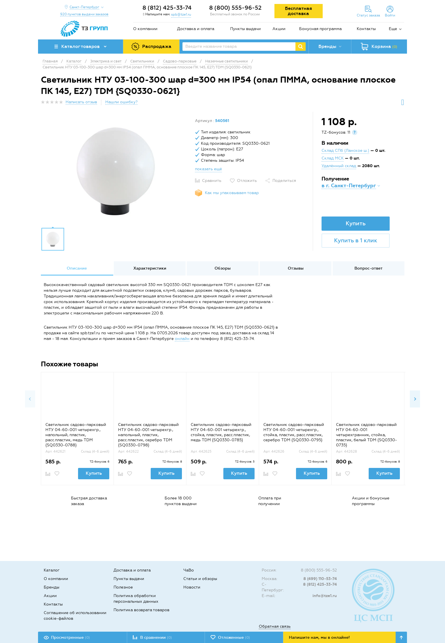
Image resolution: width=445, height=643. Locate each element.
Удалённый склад (339, 165)
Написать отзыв (81, 102)
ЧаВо (188, 570)
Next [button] (415, 398)
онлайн (182, 338)
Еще (393, 28)
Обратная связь (275, 626)
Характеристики (149, 268)
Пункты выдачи (245, 28)
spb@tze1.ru (181, 14)
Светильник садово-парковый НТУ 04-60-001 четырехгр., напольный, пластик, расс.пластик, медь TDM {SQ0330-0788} (75, 434)
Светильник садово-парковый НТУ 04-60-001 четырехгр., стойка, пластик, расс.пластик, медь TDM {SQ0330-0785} (221, 432)
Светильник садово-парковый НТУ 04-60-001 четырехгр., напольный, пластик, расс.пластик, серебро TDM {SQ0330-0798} (148, 434)
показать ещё (208, 169)
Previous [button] (30, 398)
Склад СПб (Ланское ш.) (345, 150)
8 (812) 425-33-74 (167, 7)
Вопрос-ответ (368, 268)
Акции (279, 28)
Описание (77, 268)
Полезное (123, 587)
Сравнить (211, 180)
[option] (115, 171)
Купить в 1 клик (355, 240)
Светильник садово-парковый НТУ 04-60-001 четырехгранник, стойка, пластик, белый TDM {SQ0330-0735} (366, 434)
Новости (191, 587)
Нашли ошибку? (121, 102)
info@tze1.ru (324, 595)
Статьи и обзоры (200, 578)
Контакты (366, 28)
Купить (356, 223)
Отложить (247, 180)
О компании (145, 28)
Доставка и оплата (195, 28)
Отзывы (296, 268)
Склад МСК (333, 158)
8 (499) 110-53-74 (320, 578)
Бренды (51, 587)
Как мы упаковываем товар (232, 192)
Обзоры (223, 268)
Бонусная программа (320, 28)
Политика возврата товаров (141, 610)
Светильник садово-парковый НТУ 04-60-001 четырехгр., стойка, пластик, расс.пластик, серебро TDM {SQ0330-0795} (293, 432)
